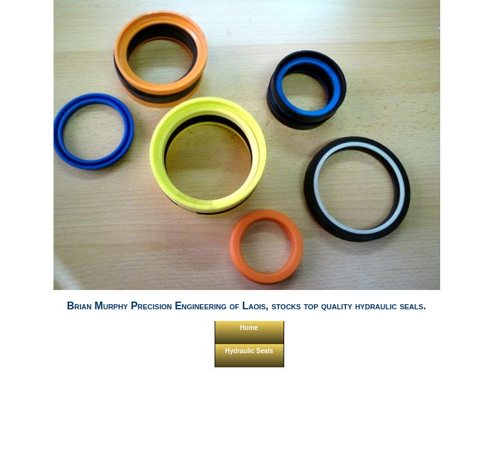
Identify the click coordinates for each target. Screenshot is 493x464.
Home (249, 327)
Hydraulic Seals (249, 350)
